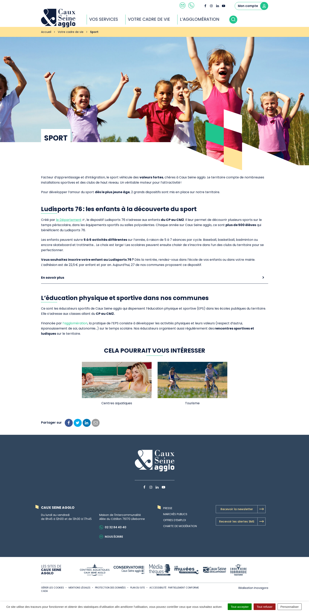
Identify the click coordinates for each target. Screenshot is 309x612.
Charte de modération (180, 526)
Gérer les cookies (52, 587)
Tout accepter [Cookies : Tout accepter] (240, 606)
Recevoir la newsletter (243, 509)
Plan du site (137, 587)
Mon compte (253, 6)
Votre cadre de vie (152, 19)
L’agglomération (203, 19)
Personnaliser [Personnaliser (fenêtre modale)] (290, 606)
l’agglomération (75, 323)
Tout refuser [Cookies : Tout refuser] (264, 606)
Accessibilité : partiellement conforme (174, 587)
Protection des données (110, 587)
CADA (44, 591)
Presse (167, 508)
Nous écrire (111, 537)
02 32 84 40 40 (112, 527)
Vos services (107, 19)
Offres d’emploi (174, 520)
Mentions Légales (79, 587)
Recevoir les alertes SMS (242, 521)
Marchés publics (175, 514)
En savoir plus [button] (52, 277)
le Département (68, 219)
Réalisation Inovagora (253, 588)
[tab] (154, 278)
